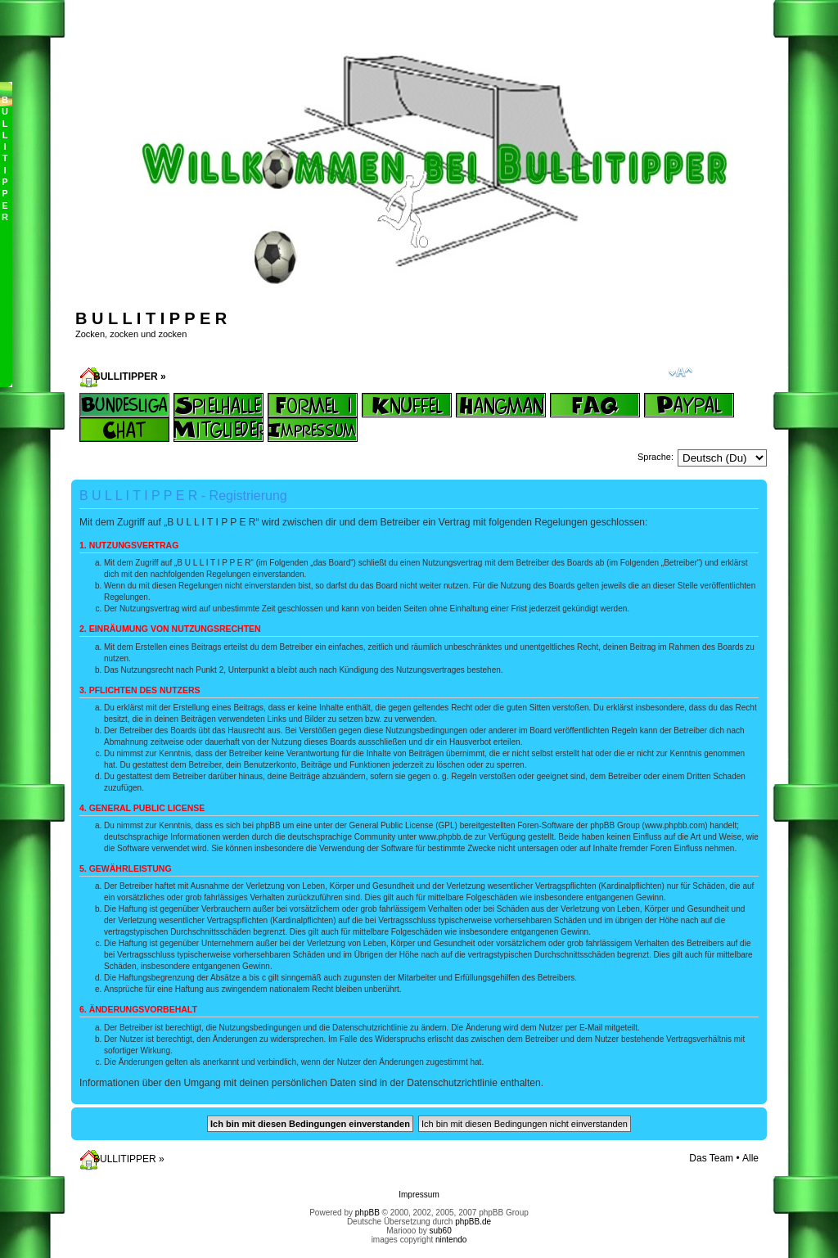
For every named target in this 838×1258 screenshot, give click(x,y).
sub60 (441, 1230)
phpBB (367, 1212)
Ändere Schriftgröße (680, 372)
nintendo (450, 1239)
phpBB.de (473, 1221)
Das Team (711, 1158)
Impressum (419, 1194)
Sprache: (656, 457)
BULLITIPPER (125, 376)
